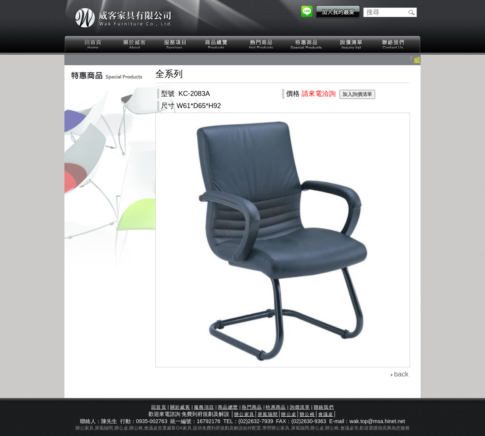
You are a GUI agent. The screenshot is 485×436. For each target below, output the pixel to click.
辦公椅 (307, 414)
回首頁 (93, 44)
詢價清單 (351, 44)
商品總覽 (217, 44)
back (401, 374)
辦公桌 (288, 414)
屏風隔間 (268, 414)
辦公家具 (244, 414)
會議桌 (325, 414)
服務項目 (176, 44)
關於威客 (134, 44)
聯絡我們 (393, 44)
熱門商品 (261, 44)
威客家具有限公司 (123, 18)
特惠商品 (306, 44)
